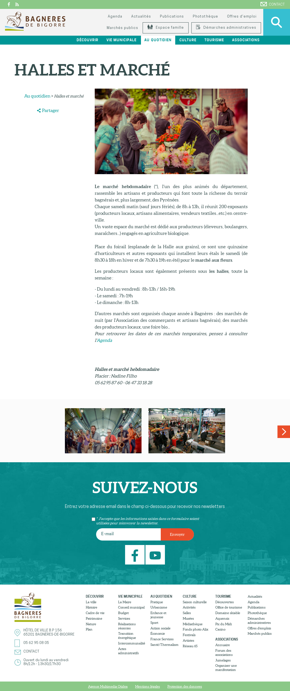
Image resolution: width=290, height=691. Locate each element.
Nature (91, 624)
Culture (187, 40)
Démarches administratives (226, 28)
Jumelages (223, 660)
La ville (91, 602)
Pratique (156, 602)
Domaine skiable (227, 613)
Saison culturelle (195, 602)
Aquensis (222, 618)
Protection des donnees (184, 686)
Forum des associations (224, 652)
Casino (220, 629)
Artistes (188, 640)
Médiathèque (193, 624)
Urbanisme (158, 607)
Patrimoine (94, 618)
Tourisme (214, 40)
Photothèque (205, 16)
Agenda (115, 16)
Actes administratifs (128, 651)
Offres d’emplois (259, 628)
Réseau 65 (190, 646)
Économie (157, 633)
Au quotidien (157, 40)
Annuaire (222, 645)
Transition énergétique (127, 635)
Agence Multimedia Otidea (108, 686)
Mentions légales (147, 686)
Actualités (141, 16)
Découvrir (87, 40)
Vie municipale (121, 40)
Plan (89, 629)
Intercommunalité (131, 643)
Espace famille (165, 28)
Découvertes (224, 602)
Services (124, 618)
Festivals (189, 635)
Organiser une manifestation (226, 667)
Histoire (91, 607)
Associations (246, 40)
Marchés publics (122, 28)
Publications (172, 16)
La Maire (124, 602)
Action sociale (160, 628)
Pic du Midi (223, 624)
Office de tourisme (228, 607)
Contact (272, 4)
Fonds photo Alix (195, 629)
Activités (189, 607)
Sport (154, 622)
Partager (50, 110)
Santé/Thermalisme (164, 644)
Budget (123, 613)
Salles (187, 613)
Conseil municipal (131, 607)
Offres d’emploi (242, 16)
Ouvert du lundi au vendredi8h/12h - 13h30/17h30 (46, 662)
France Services (162, 639)
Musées (188, 618)
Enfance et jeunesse (158, 615)
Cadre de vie (95, 613)
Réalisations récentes (127, 626)
